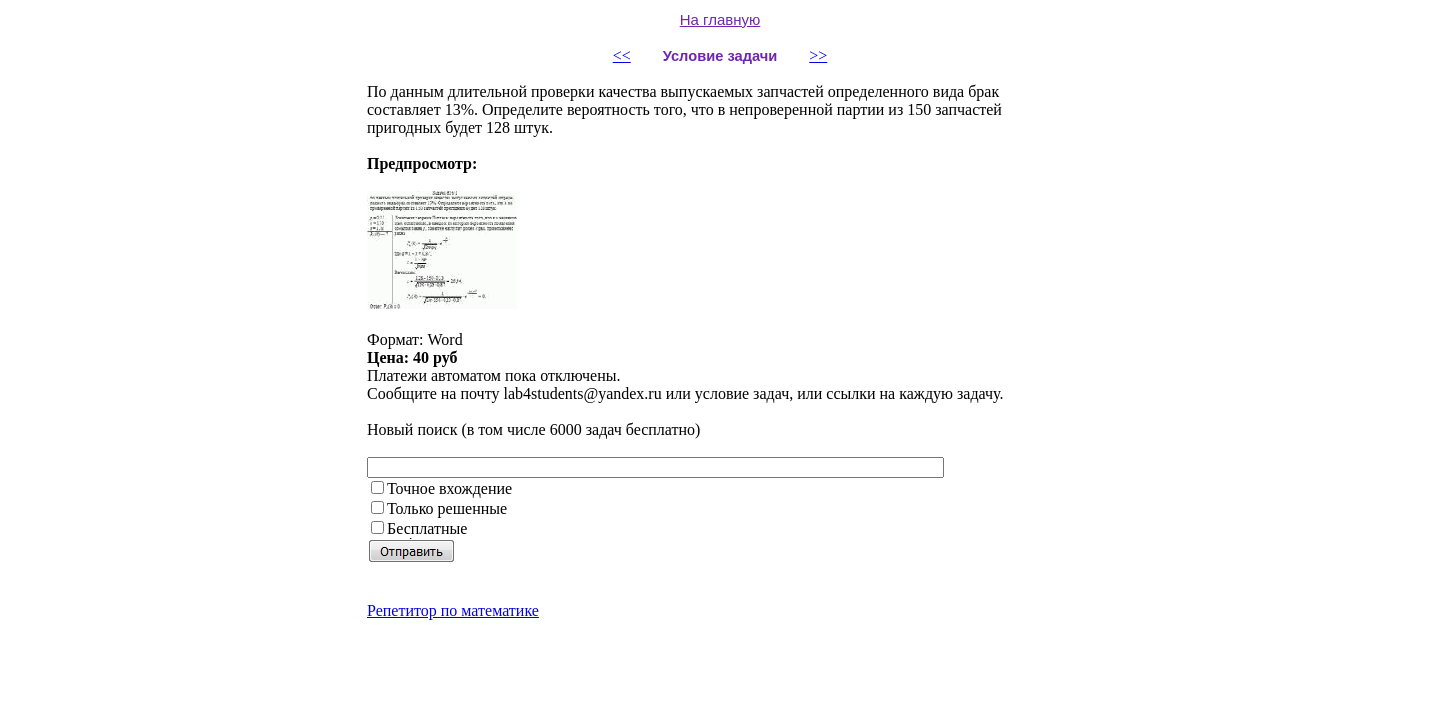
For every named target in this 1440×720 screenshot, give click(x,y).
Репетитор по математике (453, 610)
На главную (720, 19)
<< (622, 55)
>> (818, 55)
